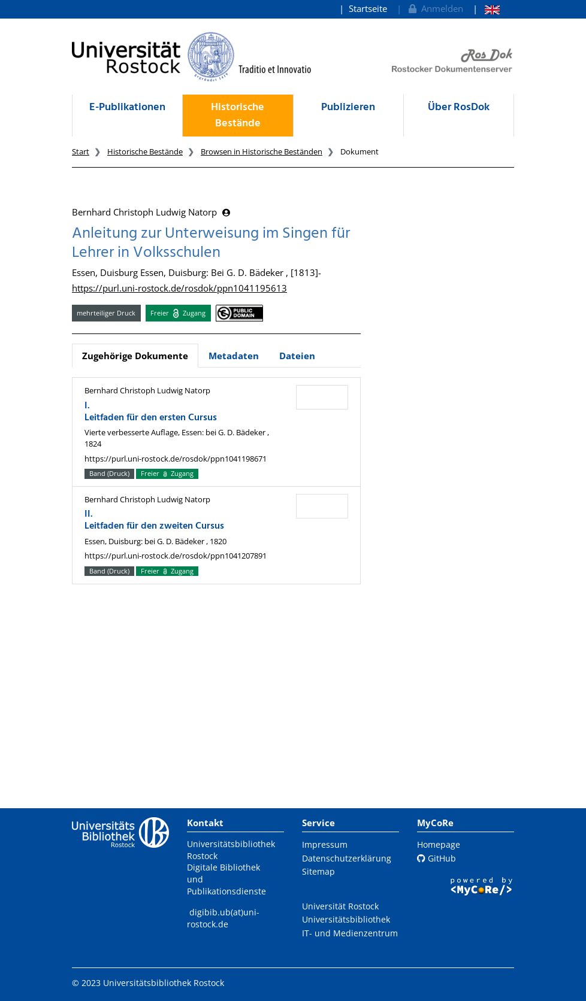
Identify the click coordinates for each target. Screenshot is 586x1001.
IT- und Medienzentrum (350, 933)
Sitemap (318, 871)
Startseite (368, 8)
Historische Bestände (237, 115)
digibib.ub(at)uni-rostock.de (223, 918)
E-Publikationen (127, 107)
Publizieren (348, 107)
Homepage (438, 844)
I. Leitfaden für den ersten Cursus (150, 412)
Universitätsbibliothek (346, 919)
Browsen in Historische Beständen (261, 151)
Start (80, 151)
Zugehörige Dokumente (135, 356)
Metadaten (234, 356)
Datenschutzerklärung (346, 858)
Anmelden (434, 8)
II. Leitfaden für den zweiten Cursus (154, 520)
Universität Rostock (340, 906)
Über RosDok (459, 107)
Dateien (297, 356)
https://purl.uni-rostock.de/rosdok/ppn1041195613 (179, 288)
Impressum (325, 844)
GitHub (436, 858)
